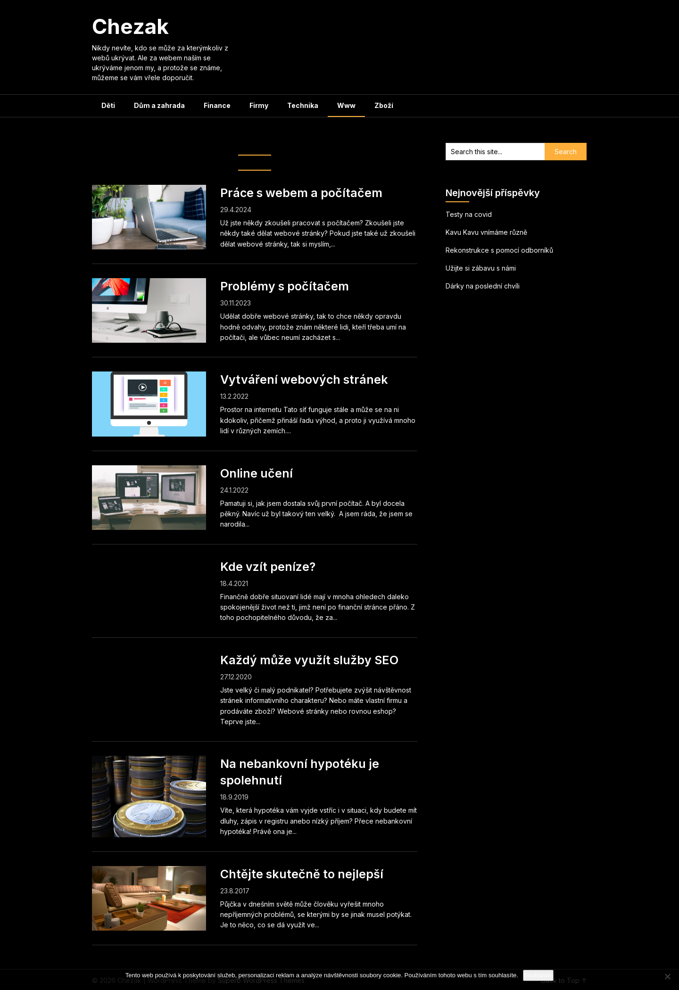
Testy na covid (469, 214)
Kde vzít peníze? (267, 567)
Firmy (258, 105)
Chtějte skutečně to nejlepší (301, 874)
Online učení (256, 473)
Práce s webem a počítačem (301, 193)
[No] (667, 976)
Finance (217, 105)
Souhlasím (538, 975)
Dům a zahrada (159, 105)
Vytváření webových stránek (304, 379)
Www (346, 105)
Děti (108, 105)
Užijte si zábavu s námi (481, 268)
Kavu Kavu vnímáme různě (486, 232)
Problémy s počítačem (284, 286)
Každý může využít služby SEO (309, 660)
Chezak (130, 26)
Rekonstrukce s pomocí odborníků (499, 250)
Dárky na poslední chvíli (483, 286)
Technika (302, 105)
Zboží (383, 105)
